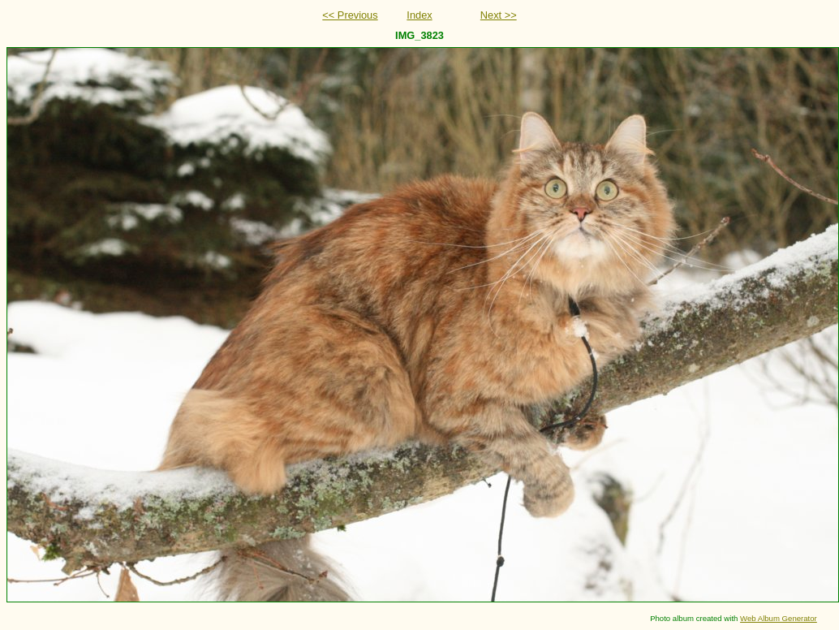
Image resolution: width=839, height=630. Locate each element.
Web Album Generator (778, 618)
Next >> (498, 15)
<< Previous (349, 15)
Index (419, 15)
